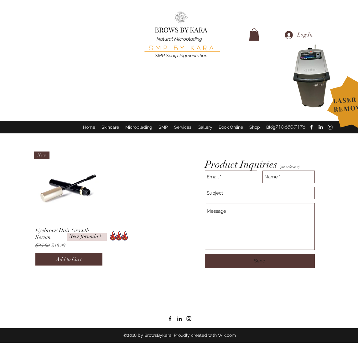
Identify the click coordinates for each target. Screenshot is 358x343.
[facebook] (311, 127)
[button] (254, 34)
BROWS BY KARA (181, 29)
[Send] (260, 261)
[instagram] (189, 319)
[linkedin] (321, 127)
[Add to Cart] (69, 259)
